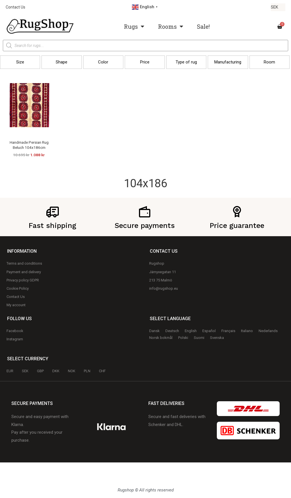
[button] (20, 62)
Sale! (203, 26)
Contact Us (15, 7)
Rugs (134, 26)
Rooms (170, 26)
